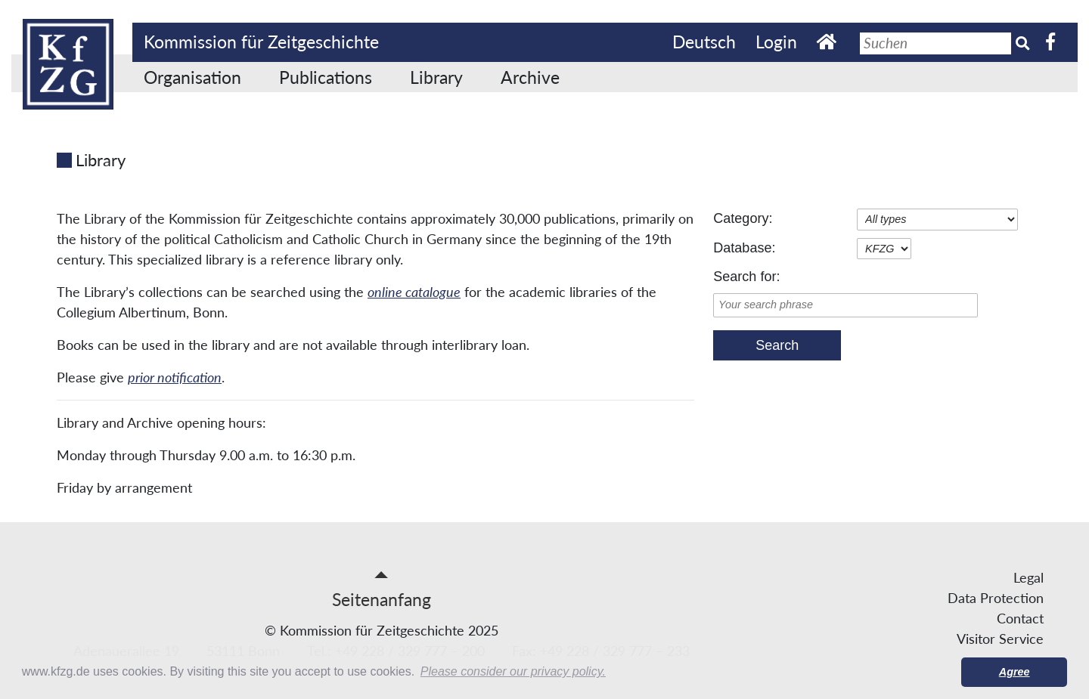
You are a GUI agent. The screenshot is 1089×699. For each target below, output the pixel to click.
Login (776, 41)
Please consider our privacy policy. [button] (513, 671)
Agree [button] (1014, 672)
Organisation (192, 77)
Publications (325, 77)
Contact (1020, 618)
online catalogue (414, 291)
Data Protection (996, 597)
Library (436, 77)
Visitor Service (1000, 638)
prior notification (175, 377)
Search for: (746, 276)
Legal (1028, 577)
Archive (530, 77)
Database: (744, 247)
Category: (742, 218)
